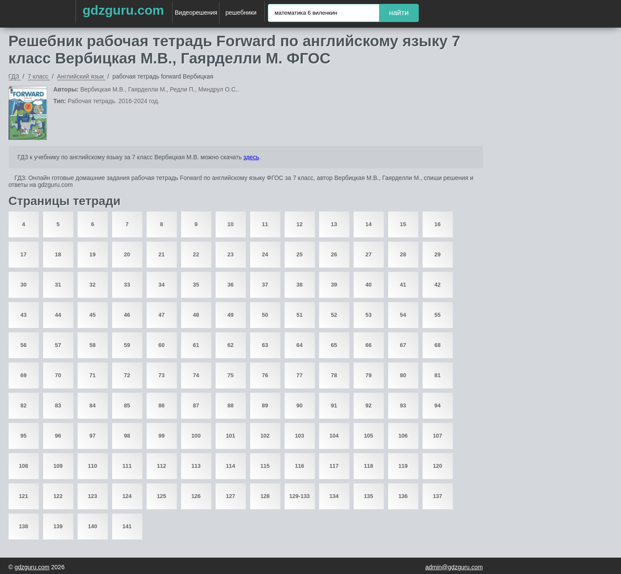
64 (299, 345)
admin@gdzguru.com (454, 567)
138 (23, 526)
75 (230, 375)
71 (92, 375)
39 (334, 284)
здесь (251, 157)
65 (334, 345)
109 (58, 466)
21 (161, 254)
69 (23, 375)
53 (368, 315)
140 (92, 526)
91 (334, 405)
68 (437, 345)
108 (23, 466)
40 (368, 284)
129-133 (299, 496)
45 (92, 315)
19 (92, 254)
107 (437, 435)
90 (299, 405)
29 (437, 254)
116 (299, 466)
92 (368, 405)
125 (161, 496)
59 (127, 345)
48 (196, 315)
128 (265, 496)
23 (230, 254)
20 (127, 254)
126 (196, 496)
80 (403, 375)
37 (265, 284)
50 (265, 315)
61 (196, 345)
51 (299, 315)
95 (23, 435)
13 (334, 224)
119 (403, 466)
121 (23, 496)
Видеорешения (196, 12)
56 (23, 345)
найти (399, 13)
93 (403, 405)
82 (23, 405)
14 (368, 224)
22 (196, 254)
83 (58, 405)
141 (127, 526)
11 (265, 224)
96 (58, 435)
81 (437, 375)
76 (265, 375)
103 (299, 435)
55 (437, 315)
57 (58, 345)
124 (127, 496)
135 (368, 496)
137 (437, 496)
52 (334, 315)
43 (23, 315)
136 (403, 496)
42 (437, 284)
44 (58, 315)
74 (196, 375)
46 (127, 315)
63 (265, 345)
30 (23, 284)
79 (368, 375)
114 (230, 466)
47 (161, 315)
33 (127, 284)
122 (58, 496)
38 (299, 284)
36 (230, 284)
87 (196, 405)
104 (334, 435)
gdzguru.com (123, 10)
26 (334, 254)
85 (127, 405)
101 (230, 435)
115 (265, 466)
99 (161, 435)
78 (334, 375)
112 (161, 466)
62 (230, 345)
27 (368, 254)
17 (23, 254)
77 (299, 375)
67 (403, 345)
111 (127, 466)
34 (161, 284)
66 (368, 345)
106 (403, 435)
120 (437, 466)
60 (161, 345)
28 (403, 254)
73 (161, 375)
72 (127, 375)
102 (265, 435)
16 (437, 224)
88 (230, 405)
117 (334, 466)
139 (58, 526)
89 (265, 405)
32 (92, 284)
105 (368, 435)
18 (58, 254)
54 (403, 315)
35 (196, 284)
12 (299, 224)
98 (127, 435)
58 (92, 345)
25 (299, 254)
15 (403, 224)
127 (230, 496)
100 (196, 435)
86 (161, 405)
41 (403, 284)
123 (92, 496)
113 (196, 466)
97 (92, 435)
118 (368, 466)
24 (265, 254)
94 (437, 405)
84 (92, 405)
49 (230, 315)
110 (92, 466)
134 (334, 496)
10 (230, 224)
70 (58, 375)
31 (58, 284)
